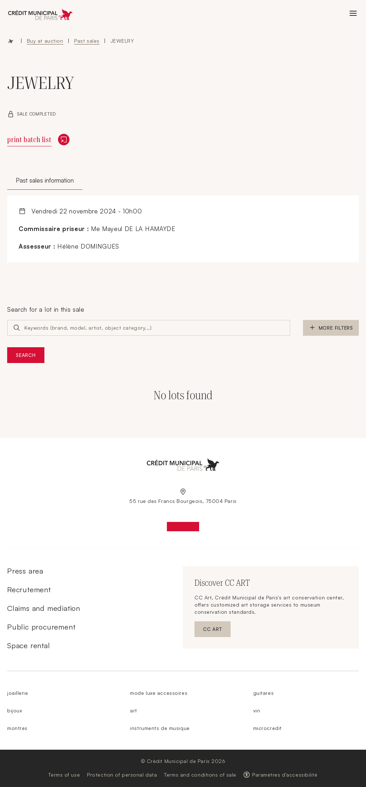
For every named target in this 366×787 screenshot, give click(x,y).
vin (256, 710)
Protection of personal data (122, 775)
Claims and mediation (43, 608)
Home (10, 40)
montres (17, 728)
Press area (25, 570)
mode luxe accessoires (158, 693)
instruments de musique (159, 728)
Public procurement (41, 626)
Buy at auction (45, 41)
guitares (263, 693)
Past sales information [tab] (45, 180)
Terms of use (64, 775)
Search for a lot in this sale (46, 309)
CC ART (217, 630)
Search (26, 355)
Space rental (28, 645)
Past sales (87, 41)
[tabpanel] (183, 229)
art (133, 710)
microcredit (267, 728)
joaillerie (17, 693)
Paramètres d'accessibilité (285, 775)
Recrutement (29, 589)
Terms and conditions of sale (200, 775)
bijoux (14, 710)
